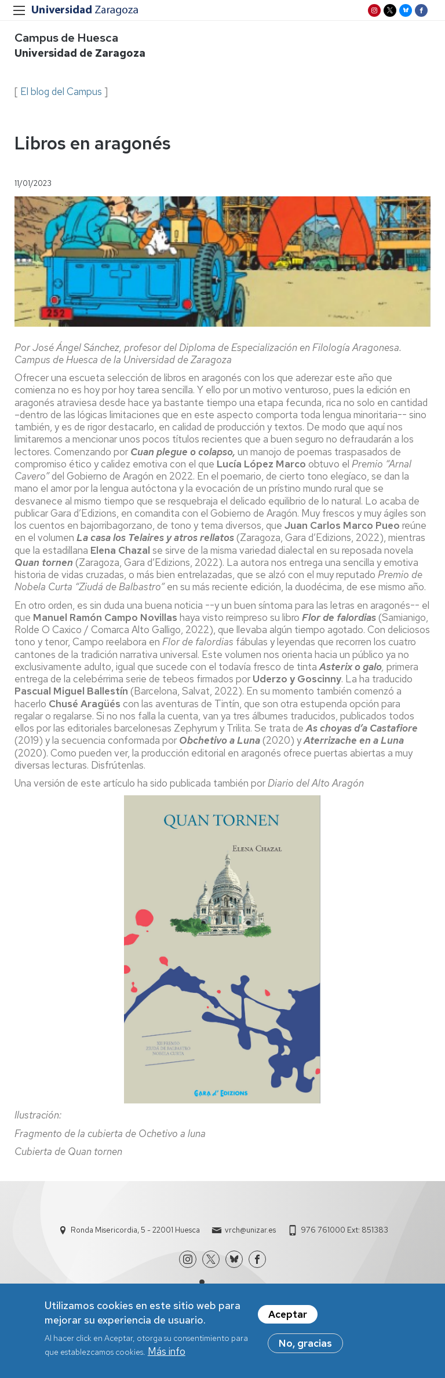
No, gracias (305, 1348)
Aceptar (287, 1319)
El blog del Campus (61, 91)
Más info (166, 1355)
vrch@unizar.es (250, 1230)
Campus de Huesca (66, 37)
